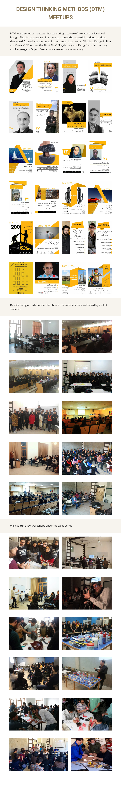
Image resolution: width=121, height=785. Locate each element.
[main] (60, 13)
